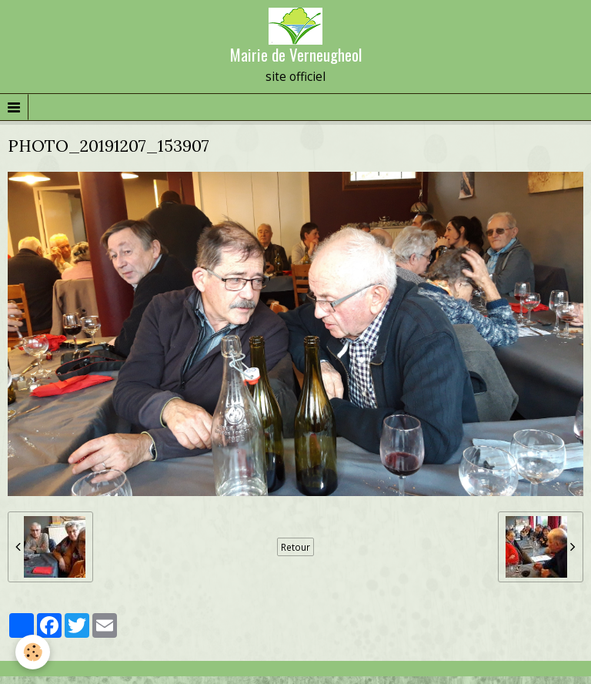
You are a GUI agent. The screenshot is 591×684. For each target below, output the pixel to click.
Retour (295, 547)
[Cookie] (32, 652)
